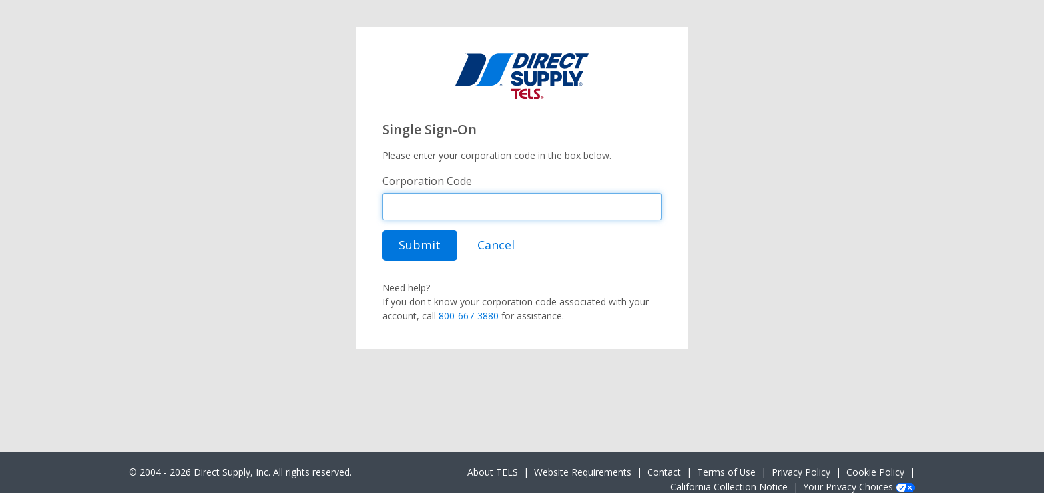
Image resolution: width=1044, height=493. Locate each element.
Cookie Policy (875, 472)
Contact (664, 472)
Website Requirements (582, 472)
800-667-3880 (469, 315)
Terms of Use (726, 472)
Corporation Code (427, 181)
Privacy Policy (801, 472)
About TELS (492, 472)
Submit (420, 245)
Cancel (496, 245)
